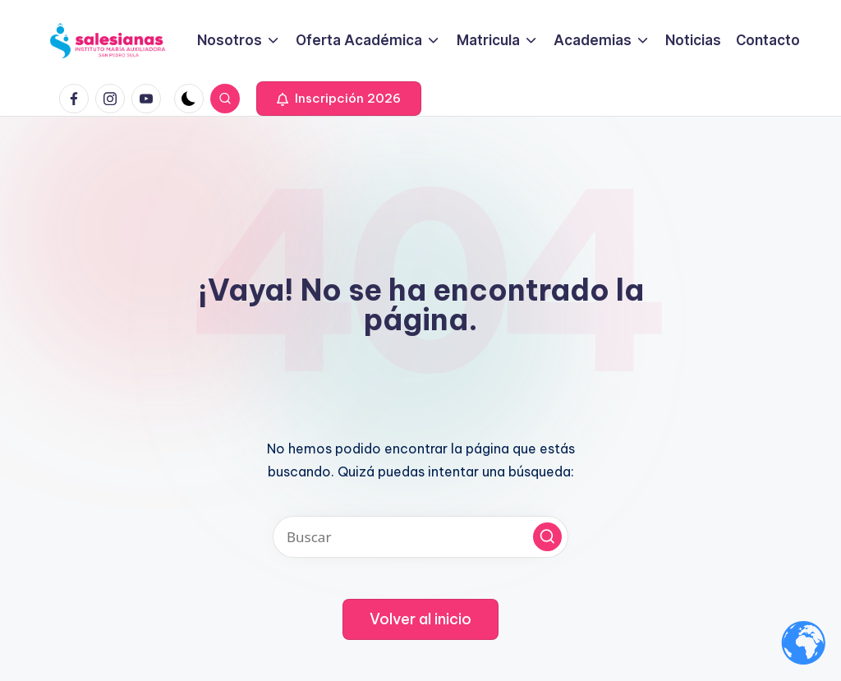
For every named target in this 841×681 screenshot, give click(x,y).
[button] (338, 98)
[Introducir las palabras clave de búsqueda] (420, 537)
